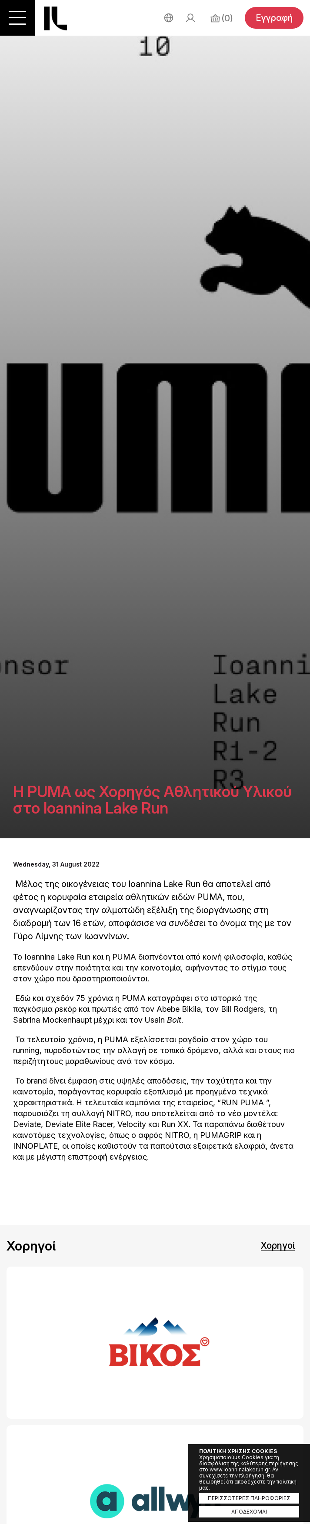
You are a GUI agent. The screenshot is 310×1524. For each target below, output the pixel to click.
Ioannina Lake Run (55, 18)
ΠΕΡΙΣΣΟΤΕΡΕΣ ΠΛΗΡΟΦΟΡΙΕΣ (249, 1498)
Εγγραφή (274, 18)
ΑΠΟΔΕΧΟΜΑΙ (249, 1511)
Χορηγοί (278, 1245)
